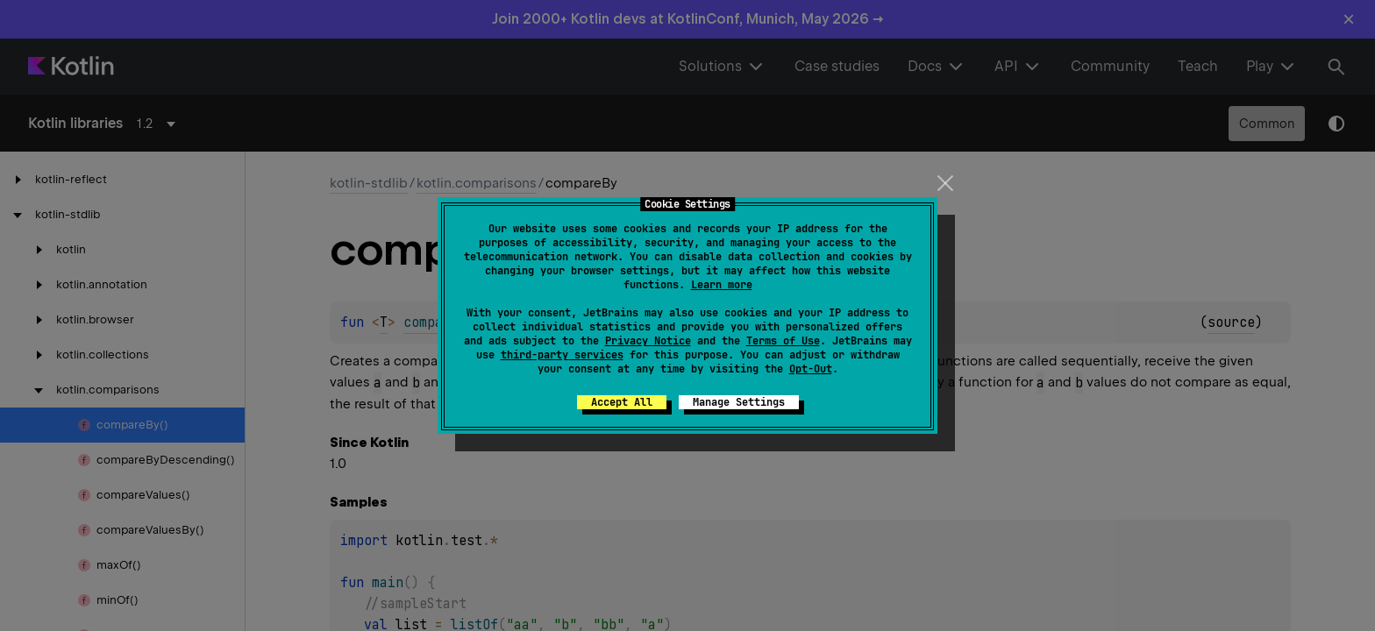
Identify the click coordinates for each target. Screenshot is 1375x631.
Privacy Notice (648, 341)
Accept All (621, 402)
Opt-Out (810, 369)
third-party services (562, 355)
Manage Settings (739, 402)
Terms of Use (783, 341)
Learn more (721, 285)
